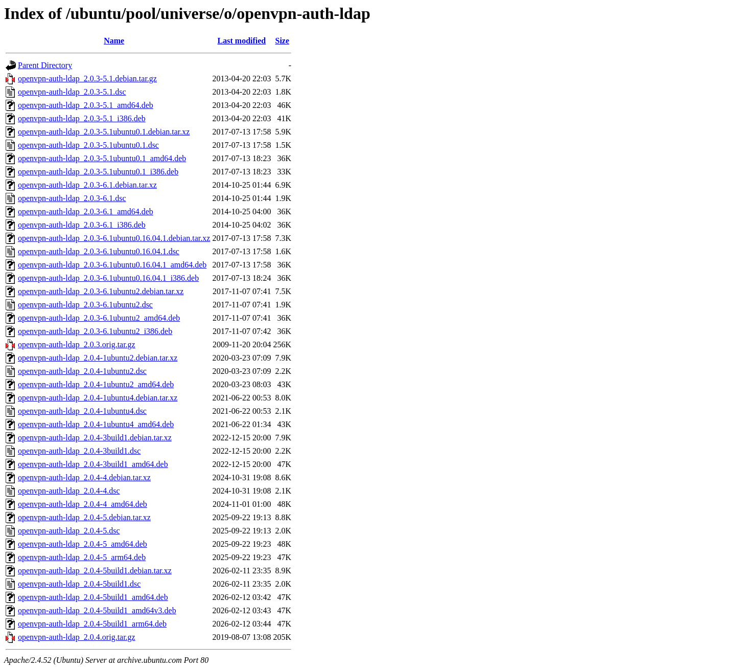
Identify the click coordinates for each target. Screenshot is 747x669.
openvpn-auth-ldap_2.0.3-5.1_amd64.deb (85, 105)
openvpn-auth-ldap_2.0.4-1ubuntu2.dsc (82, 371)
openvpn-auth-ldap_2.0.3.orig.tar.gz (76, 344)
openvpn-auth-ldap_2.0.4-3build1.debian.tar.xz (95, 437)
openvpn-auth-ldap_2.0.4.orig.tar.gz (76, 637)
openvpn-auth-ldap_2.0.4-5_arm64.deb (82, 557)
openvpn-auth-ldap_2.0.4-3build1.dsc (79, 451)
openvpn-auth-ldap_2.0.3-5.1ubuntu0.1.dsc (88, 145)
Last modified (242, 40)
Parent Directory (45, 65)
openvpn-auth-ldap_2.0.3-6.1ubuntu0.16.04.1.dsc (98, 251)
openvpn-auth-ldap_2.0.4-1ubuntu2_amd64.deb (96, 384)
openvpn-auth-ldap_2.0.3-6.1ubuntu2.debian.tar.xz (100, 291)
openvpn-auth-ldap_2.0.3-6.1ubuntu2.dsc (85, 304)
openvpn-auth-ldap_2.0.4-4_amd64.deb (82, 504)
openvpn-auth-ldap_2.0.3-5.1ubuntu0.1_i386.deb (98, 171)
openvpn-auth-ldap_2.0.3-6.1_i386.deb (82, 224)
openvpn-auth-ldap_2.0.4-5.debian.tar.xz (84, 517)
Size (282, 40)
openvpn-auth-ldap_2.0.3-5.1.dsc (72, 91)
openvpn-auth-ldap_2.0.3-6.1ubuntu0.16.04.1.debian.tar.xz (114, 238)
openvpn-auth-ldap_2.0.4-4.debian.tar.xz (84, 477)
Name (114, 40)
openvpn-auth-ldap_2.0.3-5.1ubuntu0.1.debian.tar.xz (104, 131)
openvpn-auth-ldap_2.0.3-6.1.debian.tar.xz (87, 185)
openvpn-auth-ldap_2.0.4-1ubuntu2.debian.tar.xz (97, 357)
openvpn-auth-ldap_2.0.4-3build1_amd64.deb (93, 464)
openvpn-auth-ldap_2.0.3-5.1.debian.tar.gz (87, 78)
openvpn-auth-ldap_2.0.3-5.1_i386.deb (82, 118)
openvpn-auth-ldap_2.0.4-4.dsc (69, 490)
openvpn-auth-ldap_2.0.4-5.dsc (69, 530)
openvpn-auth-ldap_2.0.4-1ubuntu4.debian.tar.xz (97, 397)
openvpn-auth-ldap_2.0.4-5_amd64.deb (82, 544)
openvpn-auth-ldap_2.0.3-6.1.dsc (72, 198)
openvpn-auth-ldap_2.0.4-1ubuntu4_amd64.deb (96, 424)
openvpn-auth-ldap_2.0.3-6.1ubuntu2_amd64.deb (99, 318)
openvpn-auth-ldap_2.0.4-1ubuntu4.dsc (82, 411)
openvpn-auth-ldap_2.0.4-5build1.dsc (79, 583)
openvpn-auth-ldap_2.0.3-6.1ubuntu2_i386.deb (95, 331)
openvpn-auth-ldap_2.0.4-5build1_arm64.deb (92, 623)
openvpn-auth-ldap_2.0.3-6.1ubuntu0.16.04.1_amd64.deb (112, 264)
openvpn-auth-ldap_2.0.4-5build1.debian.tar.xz (95, 570)
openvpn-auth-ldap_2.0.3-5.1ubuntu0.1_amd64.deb (102, 158)
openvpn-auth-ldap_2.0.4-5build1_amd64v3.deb (97, 610)
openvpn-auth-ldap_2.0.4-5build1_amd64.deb (93, 597)
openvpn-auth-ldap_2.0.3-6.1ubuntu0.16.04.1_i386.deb (108, 278)
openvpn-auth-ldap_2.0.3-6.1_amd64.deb (85, 211)
